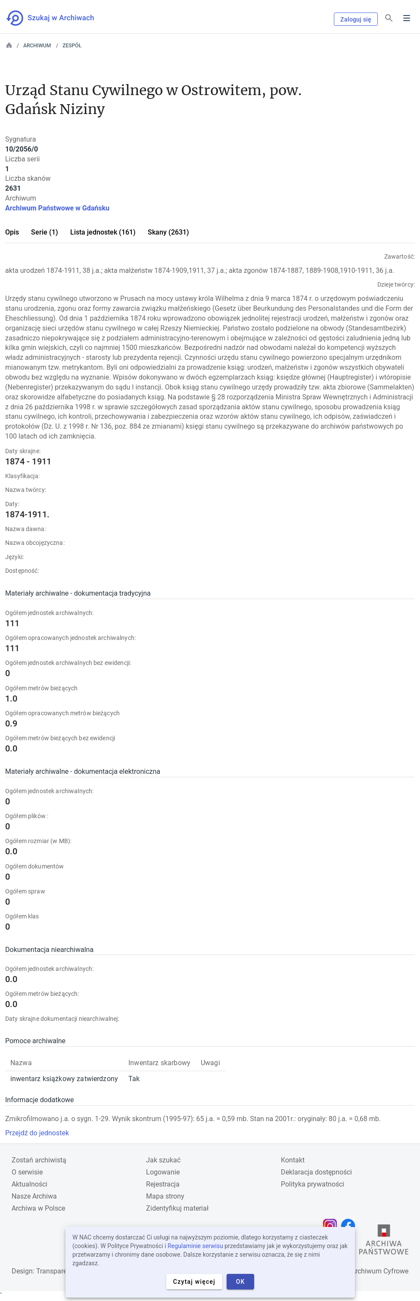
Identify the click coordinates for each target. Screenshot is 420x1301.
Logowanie (163, 1172)
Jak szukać (163, 1160)
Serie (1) (44, 232)
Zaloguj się (355, 19)
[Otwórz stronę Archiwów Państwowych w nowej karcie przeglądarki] (383, 1241)
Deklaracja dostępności (316, 1172)
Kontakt (293, 1160)
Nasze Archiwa (34, 1196)
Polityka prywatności (312, 1184)
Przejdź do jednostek (37, 1133)
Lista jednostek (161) (103, 232)
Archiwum (37, 46)
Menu (406, 18)
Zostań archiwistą (39, 1160)
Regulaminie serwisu (195, 1245)
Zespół (71, 46)
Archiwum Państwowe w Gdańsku (57, 208)
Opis (12, 232)
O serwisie (27, 1172)
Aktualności (29, 1184)
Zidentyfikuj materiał (177, 1208)
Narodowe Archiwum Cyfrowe (363, 1271)
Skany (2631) (168, 232)
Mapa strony (165, 1196)
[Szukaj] (389, 18)
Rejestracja (163, 1184)
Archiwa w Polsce (38, 1208)
